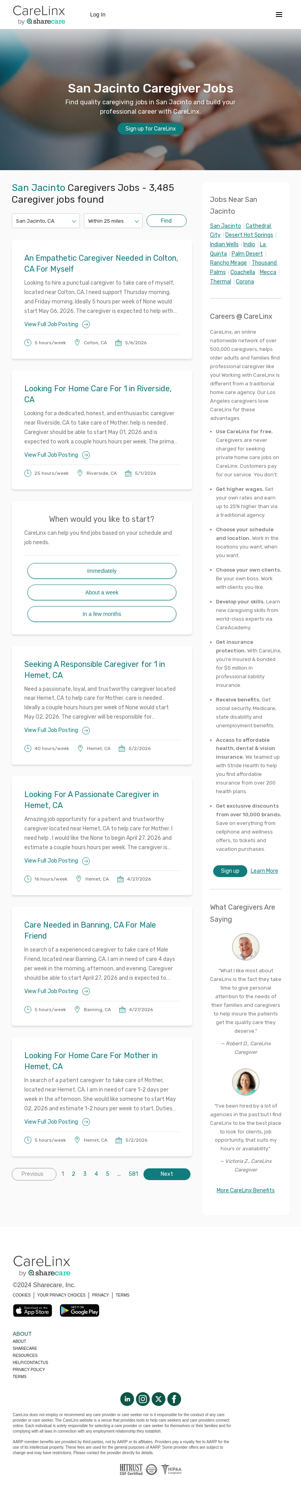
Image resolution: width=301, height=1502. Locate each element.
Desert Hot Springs (249, 235)
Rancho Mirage (228, 263)
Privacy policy (29, 1370)
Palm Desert (247, 254)
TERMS (122, 1295)
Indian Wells (224, 244)
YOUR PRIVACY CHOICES (61, 1295)
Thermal (220, 281)
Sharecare (25, 1348)
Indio (249, 244)
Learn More (264, 871)
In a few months (101, 614)
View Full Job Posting (57, 324)
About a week (101, 592)
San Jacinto (225, 226)
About (19, 1341)
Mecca (268, 272)
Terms (20, 1377)
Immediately (101, 571)
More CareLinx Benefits (246, 1190)
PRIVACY (100, 1295)
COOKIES (22, 1295)
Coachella (242, 272)
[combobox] (16, 221)
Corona (245, 281)
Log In (97, 14)
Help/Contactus (30, 1362)
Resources (25, 1355)
